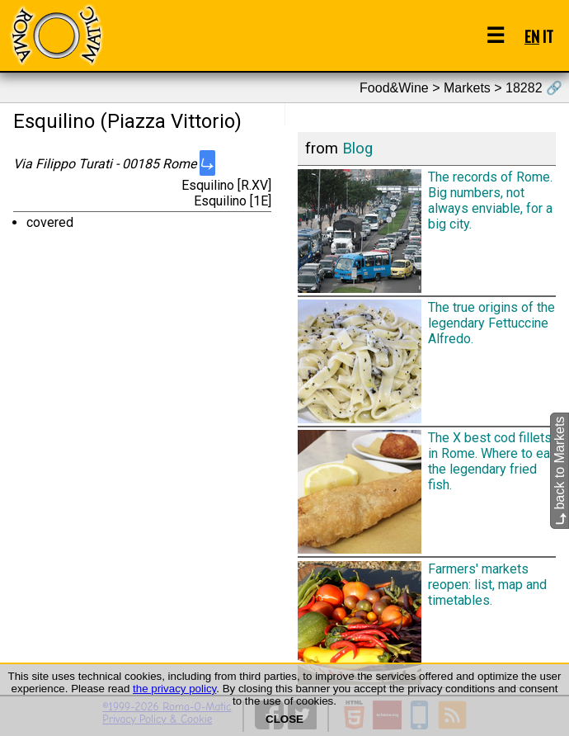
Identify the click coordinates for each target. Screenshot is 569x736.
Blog (357, 148)
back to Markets (560, 471)
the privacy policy (174, 688)
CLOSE (284, 719)
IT (548, 36)
